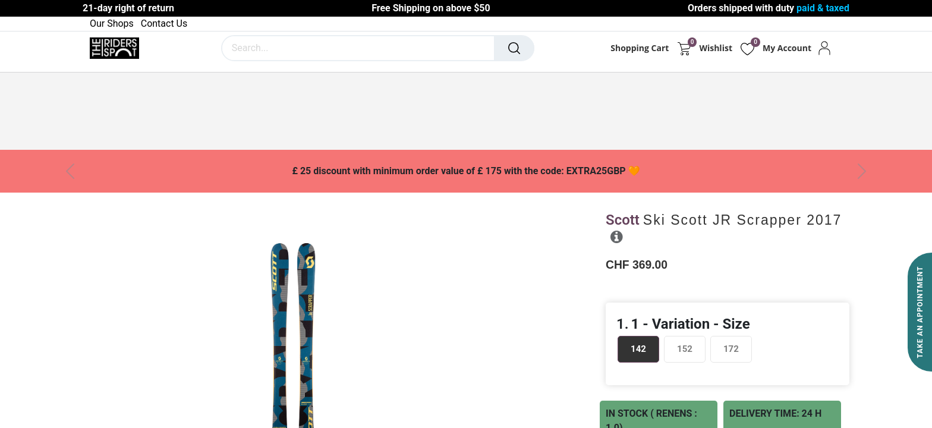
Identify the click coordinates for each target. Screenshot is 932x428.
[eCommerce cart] (684, 48)
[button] (616, 236)
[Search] (514, 48)
